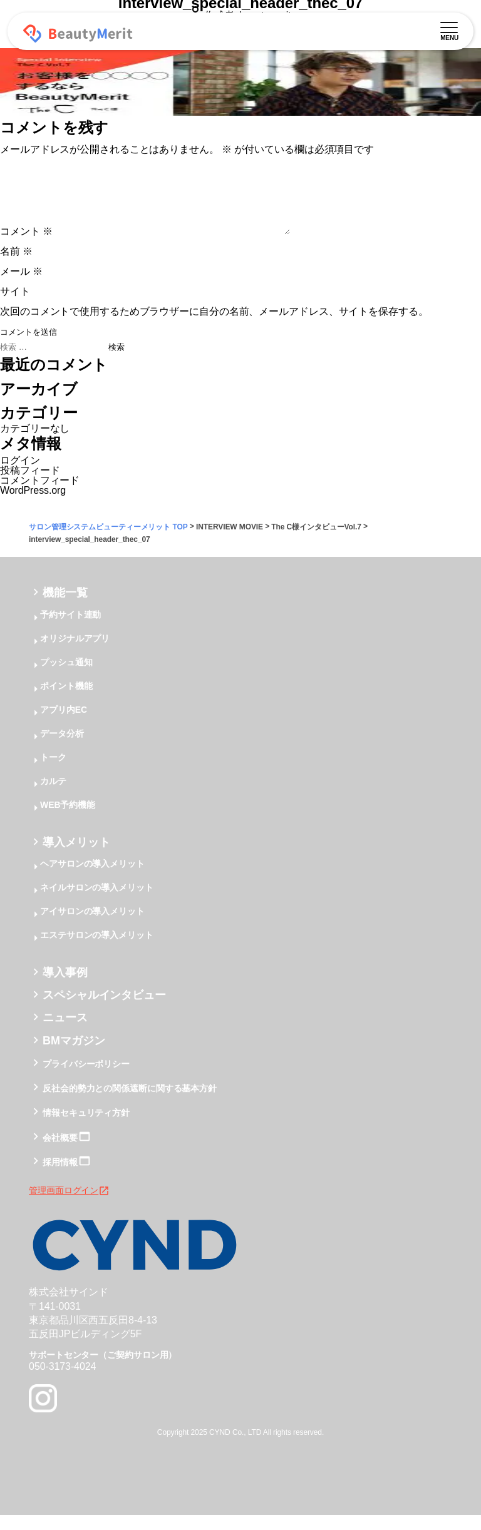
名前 (16, 266)
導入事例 (65, 987)
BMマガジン (74, 1055)
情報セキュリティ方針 (86, 1128)
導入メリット (76, 857)
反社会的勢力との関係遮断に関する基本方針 (130, 1103)
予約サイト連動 (70, 630)
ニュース (65, 1033)
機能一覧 (65, 608)
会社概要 (60, 1153)
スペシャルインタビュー (104, 1010)
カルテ (53, 796)
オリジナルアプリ (75, 653)
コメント (26, 246)
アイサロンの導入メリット (92, 926)
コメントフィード (40, 495)
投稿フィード (29, 485)
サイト (15, 306)
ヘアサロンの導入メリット (92, 879)
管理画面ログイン (69, 1205)
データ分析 (62, 748)
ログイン (20, 475)
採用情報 (60, 1177)
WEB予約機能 (67, 820)
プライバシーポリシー (86, 1079)
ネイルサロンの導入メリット (96, 902)
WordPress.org (33, 505)
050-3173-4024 (62, 1382)
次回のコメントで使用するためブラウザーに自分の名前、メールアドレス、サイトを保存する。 (214, 326)
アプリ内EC (63, 725)
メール (21, 286)
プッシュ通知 (66, 677)
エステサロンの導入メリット (96, 950)
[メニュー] (449, 25)
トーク (53, 772)
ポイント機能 (66, 701)
